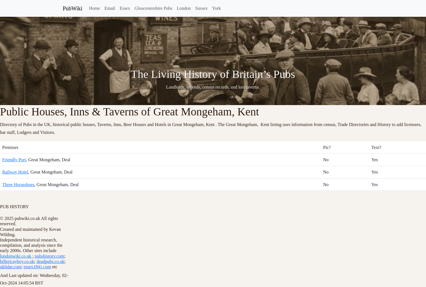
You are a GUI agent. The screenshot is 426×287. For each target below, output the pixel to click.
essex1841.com (37, 266)
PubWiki (72, 8)
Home (94, 8)
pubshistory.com (49, 256)
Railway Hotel (15, 172)
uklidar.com (10, 266)
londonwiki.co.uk (16, 256)
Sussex (201, 8)
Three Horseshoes (18, 184)
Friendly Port (14, 159)
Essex (125, 8)
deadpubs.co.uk (51, 261)
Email (109, 8)
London (184, 8)
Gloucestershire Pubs (153, 8)
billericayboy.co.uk (17, 261)
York (216, 8)
